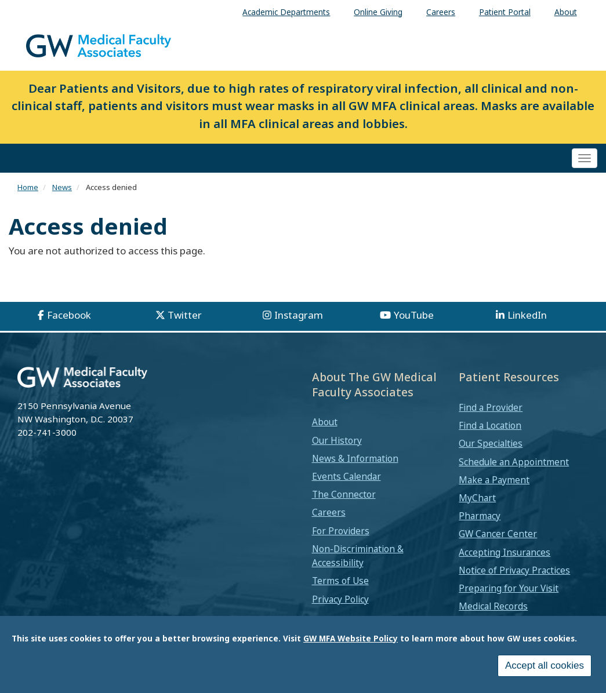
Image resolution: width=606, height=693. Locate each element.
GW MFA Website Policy (350, 642)
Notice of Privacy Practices (514, 570)
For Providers (340, 531)
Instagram (298, 315)
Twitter (185, 315)
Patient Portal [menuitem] (505, 11)
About (325, 422)
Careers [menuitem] (440, 11)
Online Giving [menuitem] (378, 11)
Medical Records (493, 606)
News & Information (355, 458)
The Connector (344, 494)
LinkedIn (527, 315)
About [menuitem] (565, 11)
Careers (329, 512)
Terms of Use (340, 580)
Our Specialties (490, 443)
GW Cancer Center (498, 533)
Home (27, 187)
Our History (337, 440)
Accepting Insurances (504, 552)
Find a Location (490, 425)
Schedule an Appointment (514, 462)
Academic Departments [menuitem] (286, 11)
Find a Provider (490, 407)
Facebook (69, 315)
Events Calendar (346, 476)
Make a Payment (494, 480)
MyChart (477, 498)
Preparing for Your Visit (508, 588)
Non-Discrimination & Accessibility (358, 555)
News (62, 187)
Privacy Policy (340, 599)
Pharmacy (479, 515)
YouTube (414, 315)
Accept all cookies (544, 670)
